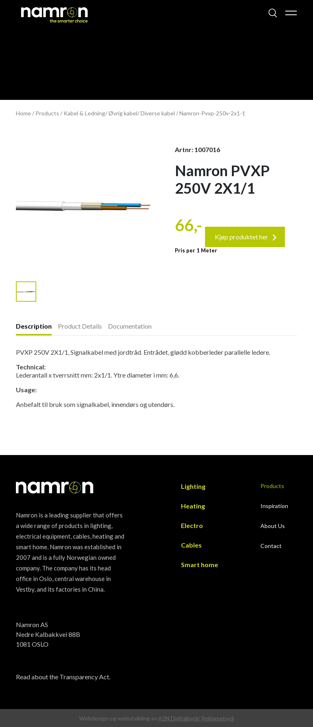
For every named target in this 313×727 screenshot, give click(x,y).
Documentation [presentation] (130, 326)
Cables (191, 545)
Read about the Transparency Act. (63, 677)
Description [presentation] (34, 326)
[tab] (37, 327)
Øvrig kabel (122, 113)
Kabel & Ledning (84, 113)
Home (23, 113)
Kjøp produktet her (246, 237)
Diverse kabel (158, 113)
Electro (192, 525)
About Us (272, 525)
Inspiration (274, 505)
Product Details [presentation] (80, 326)
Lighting (193, 486)
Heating (193, 506)
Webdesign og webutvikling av (118, 718)
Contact (271, 545)
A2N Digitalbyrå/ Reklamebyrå (196, 718)
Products (47, 113)
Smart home (199, 564)
